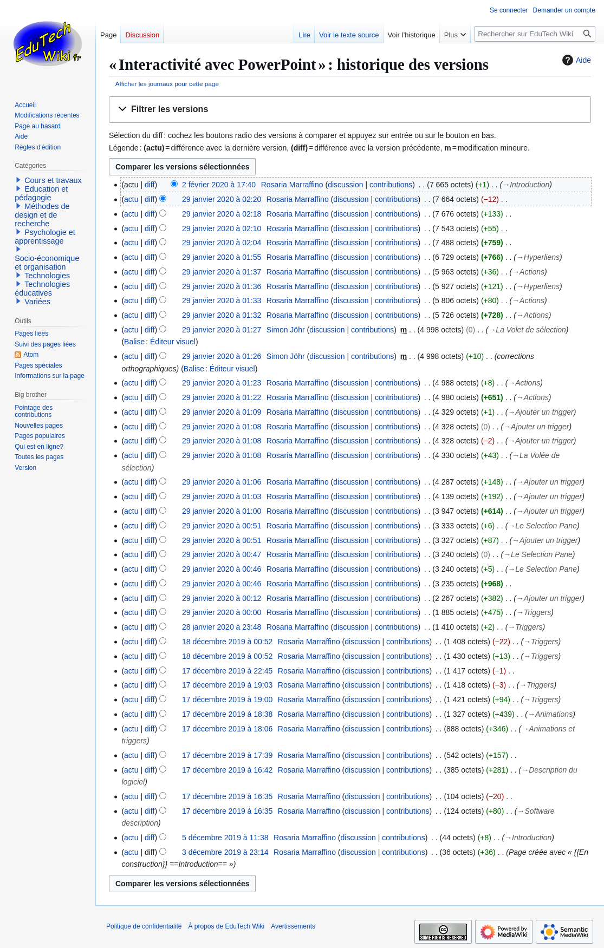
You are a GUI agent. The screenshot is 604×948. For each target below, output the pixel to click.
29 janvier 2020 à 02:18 (221, 214)
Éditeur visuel (173, 341)
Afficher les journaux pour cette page (167, 83)
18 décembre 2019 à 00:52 (227, 641)
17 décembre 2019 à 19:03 (227, 685)
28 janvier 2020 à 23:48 (221, 627)
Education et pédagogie (41, 193)
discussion (345, 184)
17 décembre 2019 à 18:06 (227, 728)
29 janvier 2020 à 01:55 (221, 257)
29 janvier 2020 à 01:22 (221, 397)
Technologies (47, 275)
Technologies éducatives (42, 288)
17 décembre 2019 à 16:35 (227, 796)
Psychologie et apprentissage (45, 236)
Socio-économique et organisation (47, 262)
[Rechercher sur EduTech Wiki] (535, 34)
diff (149, 184)
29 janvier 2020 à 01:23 (221, 382)
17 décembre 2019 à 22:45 (227, 670)
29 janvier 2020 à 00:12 (221, 598)
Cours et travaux (53, 180)
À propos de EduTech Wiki (226, 926)
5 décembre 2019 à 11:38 (225, 837)
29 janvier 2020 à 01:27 (221, 329)
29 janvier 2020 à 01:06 (221, 482)
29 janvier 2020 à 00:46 (221, 569)
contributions (390, 184)
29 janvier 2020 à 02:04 (221, 242)
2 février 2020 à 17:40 (219, 184)
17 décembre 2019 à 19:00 (227, 699)
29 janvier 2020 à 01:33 (221, 300)
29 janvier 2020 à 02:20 (221, 199)
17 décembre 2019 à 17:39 (227, 755)
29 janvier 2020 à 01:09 (221, 412)
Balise (134, 341)
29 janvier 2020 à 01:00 (221, 511)
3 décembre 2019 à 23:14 (225, 852)
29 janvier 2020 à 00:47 (221, 554)
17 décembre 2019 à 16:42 (227, 770)
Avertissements (293, 926)
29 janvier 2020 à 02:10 (221, 228)
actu (131, 199)
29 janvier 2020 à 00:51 (221, 525)
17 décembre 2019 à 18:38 (227, 714)
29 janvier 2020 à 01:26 (221, 356)
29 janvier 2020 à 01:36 (221, 286)
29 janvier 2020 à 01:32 (221, 315)
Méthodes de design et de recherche (42, 215)
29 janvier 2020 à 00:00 (221, 612)
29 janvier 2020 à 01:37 (221, 271)
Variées (37, 301)
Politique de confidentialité (143, 926)
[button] (350, 109)
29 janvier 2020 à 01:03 (221, 496)
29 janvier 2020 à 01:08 (221, 426)
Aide (575, 60)
